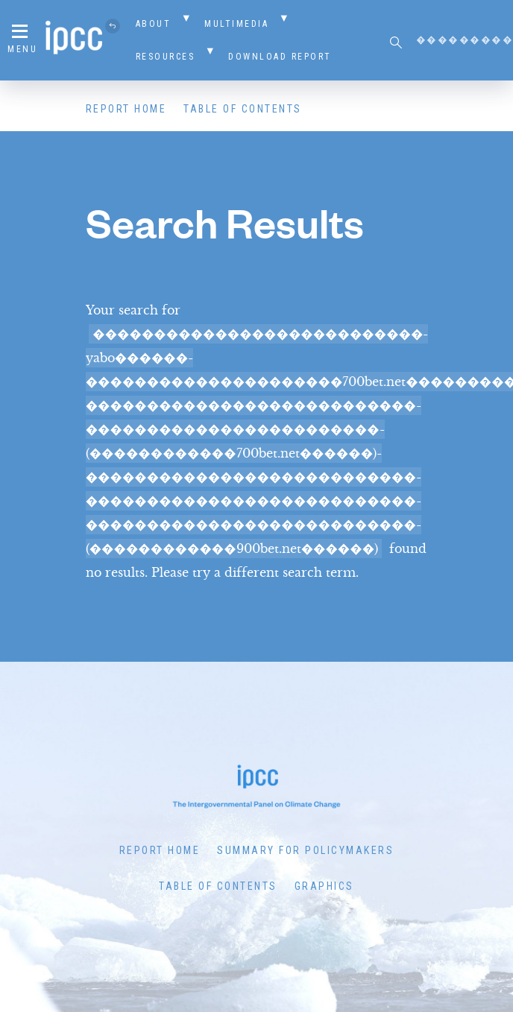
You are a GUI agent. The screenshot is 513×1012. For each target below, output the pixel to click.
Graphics (324, 886)
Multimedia (236, 24)
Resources (165, 56)
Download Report (280, 56)
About (153, 24)
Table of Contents (242, 109)
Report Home (126, 109)
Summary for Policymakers (305, 850)
